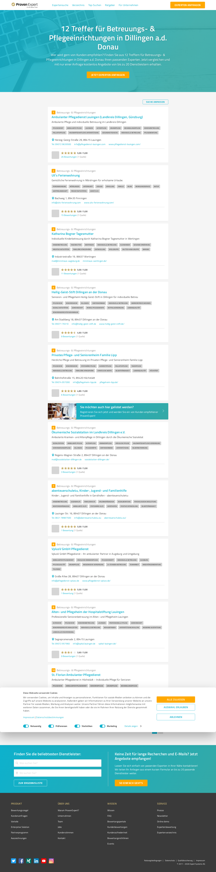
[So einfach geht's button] (131, 783)
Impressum (28, 857)
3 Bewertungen (68, 471)
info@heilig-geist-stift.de (84, 323)
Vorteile (14, 821)
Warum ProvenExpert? (62, 810)
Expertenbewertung (148, 826)
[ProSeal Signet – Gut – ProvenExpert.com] (193, 816)
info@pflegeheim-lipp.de (84, 382)
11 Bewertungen (69, 273)
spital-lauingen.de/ (108, 643)
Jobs (54, 826)
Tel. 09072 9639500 (61, 144)
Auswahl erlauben (176, 847)
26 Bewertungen (69, 156)
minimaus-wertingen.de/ (95, 260)
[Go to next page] (166, 731)
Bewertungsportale (105, 821)
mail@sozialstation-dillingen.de (67, 459)
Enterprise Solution (20, 826)
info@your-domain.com (63, 706)
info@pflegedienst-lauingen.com (89, 144)
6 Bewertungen (68, 394)
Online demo (145, 821)
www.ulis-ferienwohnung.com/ (99, 202)
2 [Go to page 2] (160, 731)
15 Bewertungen (69, 215)
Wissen (99, 810)
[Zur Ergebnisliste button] (30, 783)
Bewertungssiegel (19, 810)
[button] (60, 5)
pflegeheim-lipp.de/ (109, 382)
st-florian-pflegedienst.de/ (90, 706)
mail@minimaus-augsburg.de (66, 260)
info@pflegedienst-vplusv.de (65, 580)
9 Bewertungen (68, 336)
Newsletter (144, 815)
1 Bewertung (67, 530)
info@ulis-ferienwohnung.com (66, 202)
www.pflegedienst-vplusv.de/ (96, 580)
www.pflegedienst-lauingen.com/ (125, 144)
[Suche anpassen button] (155, 102)
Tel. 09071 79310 (60, 323)
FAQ (97, 815)
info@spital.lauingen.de (84, 643)
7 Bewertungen (68, 719)
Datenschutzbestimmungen (50, 857)
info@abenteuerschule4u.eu (87, 517)
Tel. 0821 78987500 (61, 517)
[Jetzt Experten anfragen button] (108, 75)
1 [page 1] (154, 731)
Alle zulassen (176, 839)
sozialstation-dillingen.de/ (97, 459)
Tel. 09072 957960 (61, 643)
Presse (142, 810)
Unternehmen (58, 815)
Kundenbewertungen (106, 826)
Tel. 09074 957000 (61, 382)
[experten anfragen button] (187, 5)
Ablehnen (176, 857)
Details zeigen (131, 866)
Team (54, 821)
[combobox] (57, 763)
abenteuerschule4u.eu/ (115, 517)
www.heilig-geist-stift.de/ (111, 323)
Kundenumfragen (19, 815)
